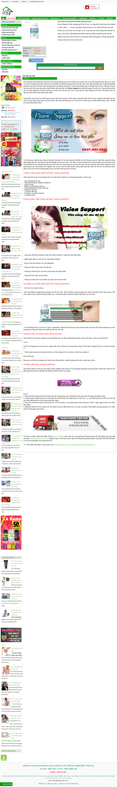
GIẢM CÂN (83, 18)
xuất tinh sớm (9, 129)
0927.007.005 (6, 784)
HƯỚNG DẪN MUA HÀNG (37, 1)
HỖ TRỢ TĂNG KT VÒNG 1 (9, 40)
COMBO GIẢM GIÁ (7, 61)
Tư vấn (3, 645)
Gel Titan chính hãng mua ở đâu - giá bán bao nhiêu (16, 563)
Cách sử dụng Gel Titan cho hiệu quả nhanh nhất (16, 612)
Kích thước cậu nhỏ (8, 557)
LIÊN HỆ (24, 1)
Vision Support (59, 436)
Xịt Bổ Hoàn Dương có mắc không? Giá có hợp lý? (16, 301)
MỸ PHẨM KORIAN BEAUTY (9, 50)
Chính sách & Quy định (52, 778)
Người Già (4, 53)
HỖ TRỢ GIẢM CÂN (7, 43)
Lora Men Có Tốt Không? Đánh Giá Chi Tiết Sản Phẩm (16, 285)
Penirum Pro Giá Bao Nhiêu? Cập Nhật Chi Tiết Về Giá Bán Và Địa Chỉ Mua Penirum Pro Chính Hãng (12, 371)
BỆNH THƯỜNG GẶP (8, 67)
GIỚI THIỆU (15, 1)
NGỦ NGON (5, 72)
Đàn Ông (4, 25)
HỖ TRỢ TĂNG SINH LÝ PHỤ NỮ (11, 45)
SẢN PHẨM (11, 18)
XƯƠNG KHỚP (6, 58)
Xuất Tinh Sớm (23, 18)
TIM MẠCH (5, 55)
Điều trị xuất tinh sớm (7, 171)
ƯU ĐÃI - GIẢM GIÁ (7, 63)
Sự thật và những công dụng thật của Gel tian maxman (16, 580)
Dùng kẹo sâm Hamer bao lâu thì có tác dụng (16, 470)
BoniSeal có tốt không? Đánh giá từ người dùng (16, 484)
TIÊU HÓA (4, 69)
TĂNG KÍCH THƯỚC (69, 18)
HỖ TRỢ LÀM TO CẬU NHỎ (9, 30)
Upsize (14, 704)
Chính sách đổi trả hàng (65, 778)
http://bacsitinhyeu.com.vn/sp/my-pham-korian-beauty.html (75, 445)
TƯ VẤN (101, 18)
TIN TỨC (92, 18)
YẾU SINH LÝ (55, 18)
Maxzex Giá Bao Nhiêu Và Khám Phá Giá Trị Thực (16, 334)
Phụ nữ (3, 38)
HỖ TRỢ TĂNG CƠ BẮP (8, 35)
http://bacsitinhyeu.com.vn (39, 438)
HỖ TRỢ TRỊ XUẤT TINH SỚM (10, 28)
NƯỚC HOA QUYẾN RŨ (8, 32)
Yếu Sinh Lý (5, 347)
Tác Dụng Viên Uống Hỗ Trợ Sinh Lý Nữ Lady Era (16, 457)
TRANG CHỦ (5, 1)
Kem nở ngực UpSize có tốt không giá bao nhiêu (16, 736)
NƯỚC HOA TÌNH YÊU (8, 47)
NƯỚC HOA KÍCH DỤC (40, 18)
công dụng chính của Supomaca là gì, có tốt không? (16, 353)
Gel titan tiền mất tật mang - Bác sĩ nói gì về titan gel (16, 596)
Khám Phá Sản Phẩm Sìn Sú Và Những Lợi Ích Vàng (16, 214)
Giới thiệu (26, 78)
